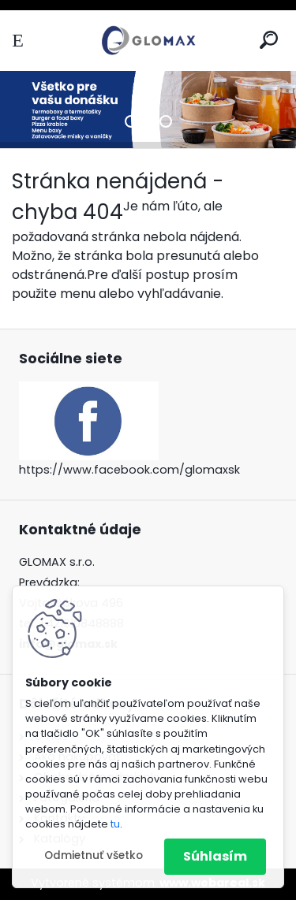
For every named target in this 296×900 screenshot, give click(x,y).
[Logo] (148, 40)
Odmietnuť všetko (93, 855)
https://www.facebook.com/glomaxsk (129, 470)
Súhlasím (215, 856)
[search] (268, 39)
